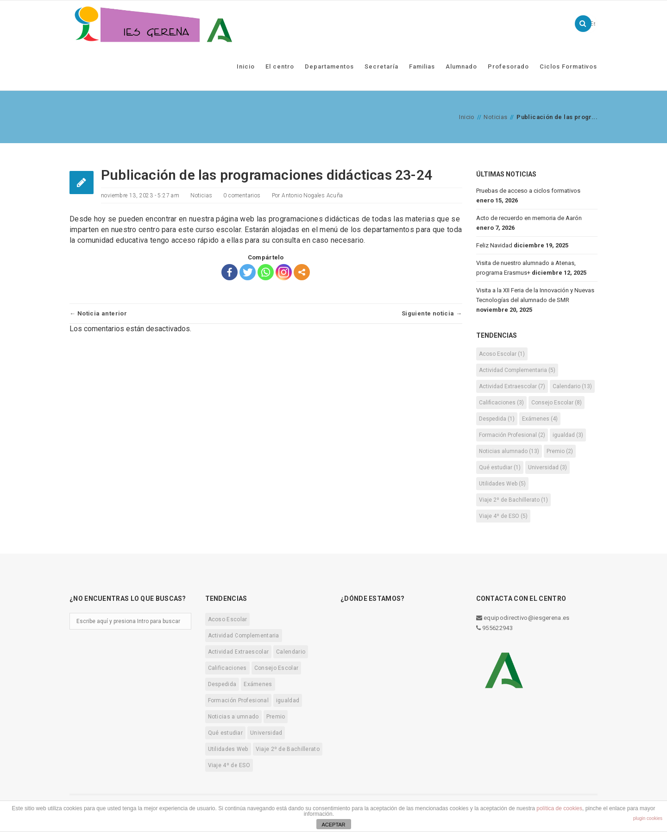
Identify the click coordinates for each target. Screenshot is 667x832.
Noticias (495, 116)
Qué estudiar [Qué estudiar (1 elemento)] (500, 466)
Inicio (246, 65)
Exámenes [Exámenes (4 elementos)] (540, 418)
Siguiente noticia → (432, 312)
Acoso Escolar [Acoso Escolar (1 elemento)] (502, 353)
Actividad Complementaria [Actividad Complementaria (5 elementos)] (517, 369)
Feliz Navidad (494, 244)
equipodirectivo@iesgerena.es (523, 616)
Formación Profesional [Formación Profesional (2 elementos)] (512, 434)
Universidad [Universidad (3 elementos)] (547, 466)
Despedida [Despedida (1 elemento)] (497, 418)
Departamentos (329, 65)
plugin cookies (647, 818)
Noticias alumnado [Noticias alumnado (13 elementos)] (509, 450)
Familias (422, 65)
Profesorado (508, 65)
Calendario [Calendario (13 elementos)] (572, 385)
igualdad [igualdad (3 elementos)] (568, 434)
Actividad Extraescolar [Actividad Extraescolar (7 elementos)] (512, 385)
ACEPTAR (333, 824)
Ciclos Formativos (568, 65)
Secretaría (381, 65)
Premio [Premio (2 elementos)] (560, 450)
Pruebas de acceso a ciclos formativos (528, 189)
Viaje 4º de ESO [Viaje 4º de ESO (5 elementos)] (503, 515)
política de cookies (559, 808)
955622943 (494, 627)
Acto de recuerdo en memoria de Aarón (529, 217)
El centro (279, 65)
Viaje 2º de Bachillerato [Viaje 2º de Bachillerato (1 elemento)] (513, 499)
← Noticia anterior (98, 312)
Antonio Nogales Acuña (312, 194)
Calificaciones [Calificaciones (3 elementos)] (501, 401)
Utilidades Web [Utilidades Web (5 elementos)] (502, 482)
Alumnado (461, 65)
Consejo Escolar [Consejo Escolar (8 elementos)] (556, 401)
